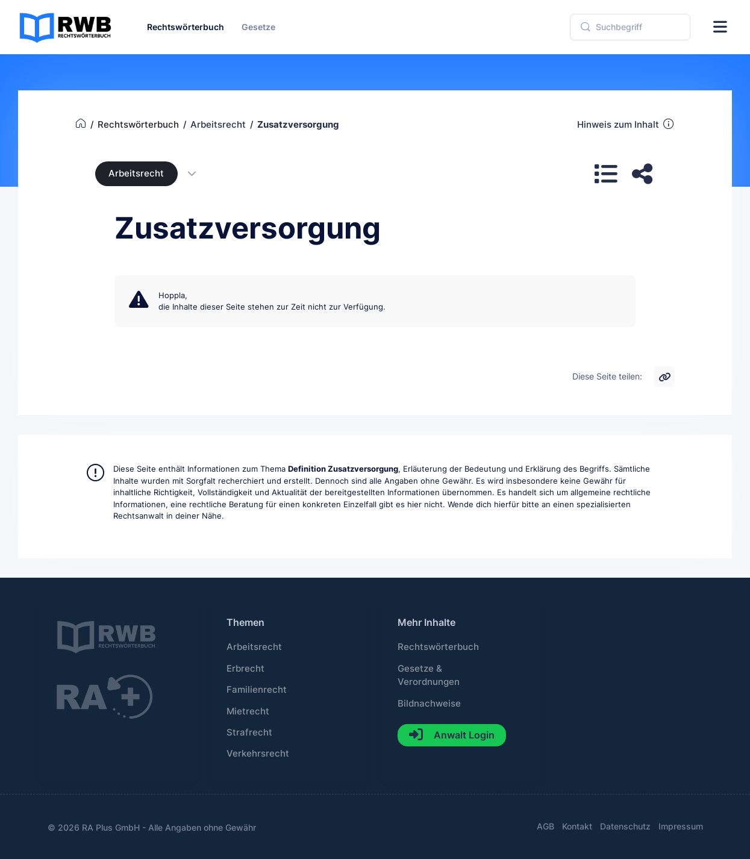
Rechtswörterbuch (438, 647)
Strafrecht (249, 732)
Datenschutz (625, 826)
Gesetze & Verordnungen (429, 675)
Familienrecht (257, 689)
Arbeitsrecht (136, 173)
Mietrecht (248, 711)
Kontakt (577, 826)
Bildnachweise (429, 703)
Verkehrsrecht (258, 753)
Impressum (680, 826)
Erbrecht (245, 668)
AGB (545, 826)
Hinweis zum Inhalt (626, 124)
